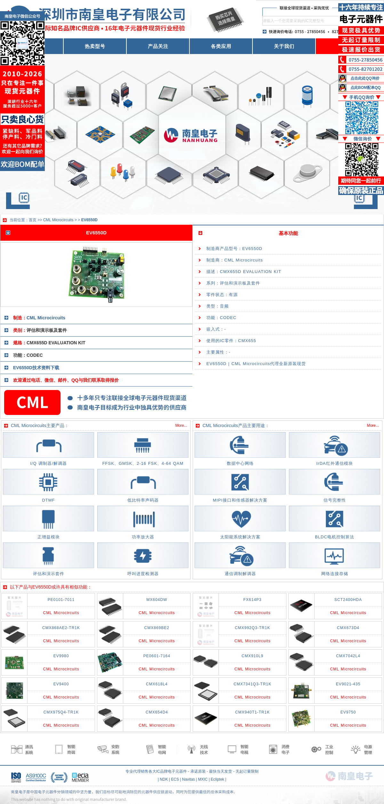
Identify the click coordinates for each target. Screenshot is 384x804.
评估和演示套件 (48, 573)
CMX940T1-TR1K (252, 712)
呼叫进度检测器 (143, 573)
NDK (164, 779)
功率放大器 (143, 537)
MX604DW (156, 599)
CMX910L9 (252, 656)
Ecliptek (217, 779)
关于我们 (284, 46)
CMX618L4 (157, 684)
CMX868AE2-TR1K (61, 628)
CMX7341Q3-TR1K (252, 684)
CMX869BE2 (156, 628)
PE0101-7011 (61, 599)
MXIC (203, 779)
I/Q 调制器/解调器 (48, 463)
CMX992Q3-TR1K (252, 628)
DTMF (48, 500)
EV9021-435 (348, 684)
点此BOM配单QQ (365, 87)
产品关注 (158, 46)
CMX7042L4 (348, 656)
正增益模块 (48, 537)
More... (181, 425)
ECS (175, 779)
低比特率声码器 (143, 500)
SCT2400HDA (348, 599)
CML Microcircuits (58, 220)
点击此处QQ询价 (365, 78)
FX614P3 (252, 599)
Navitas (188, 779)
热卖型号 (95, 46)
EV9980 (61, 656)
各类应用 (221, 46)
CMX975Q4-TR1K (61, 712)
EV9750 (348, 712)
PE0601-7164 (156, 656)
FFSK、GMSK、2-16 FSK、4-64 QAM (143, 463)
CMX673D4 (348, 628)
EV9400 (61, 684)
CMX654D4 (157, 712)
